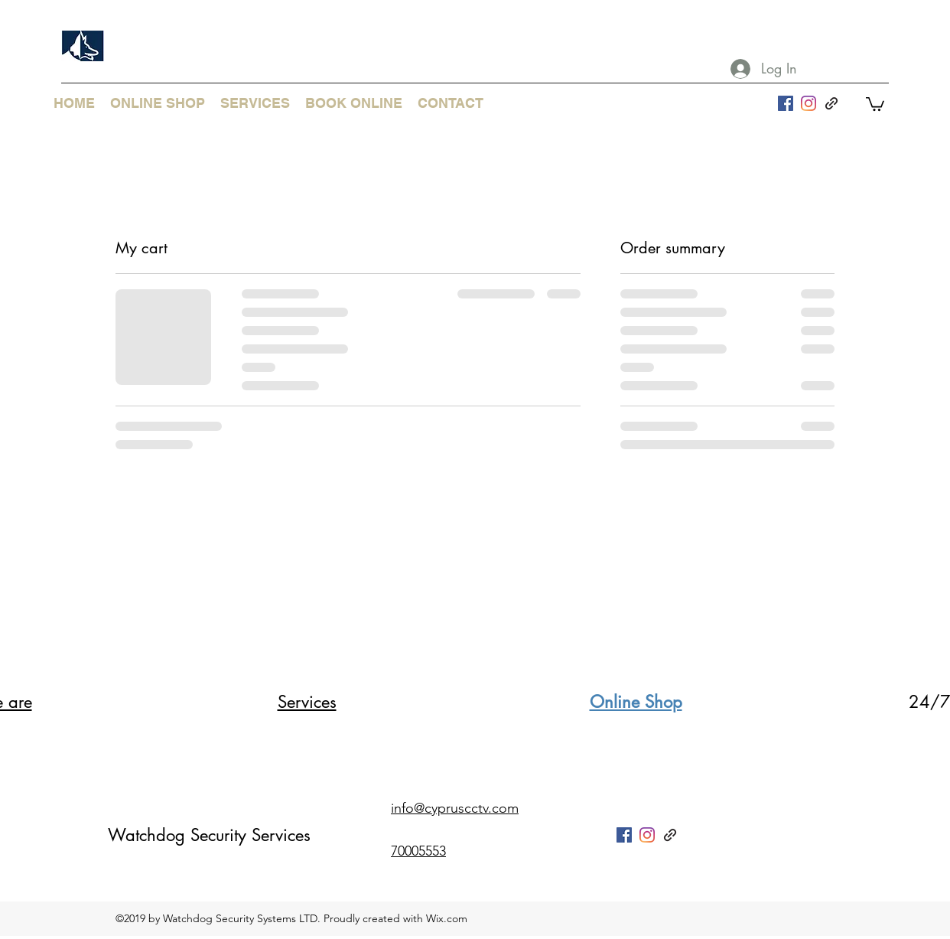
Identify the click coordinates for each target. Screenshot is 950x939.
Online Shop (636, 701)
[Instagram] (808, 103)
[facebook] (785, 103)
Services (307, 701)
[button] (875, 103)
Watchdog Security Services (209, 835)
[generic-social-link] (831, 103)
